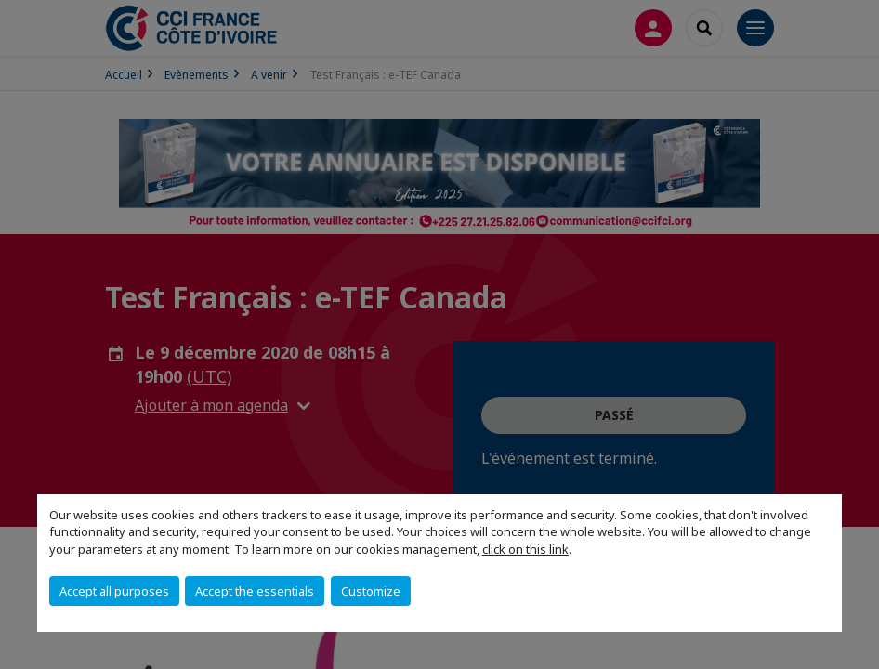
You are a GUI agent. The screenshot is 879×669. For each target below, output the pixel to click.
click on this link (525, 549)
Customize (370, 591)
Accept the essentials (254, 591)
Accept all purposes (114, 591)
